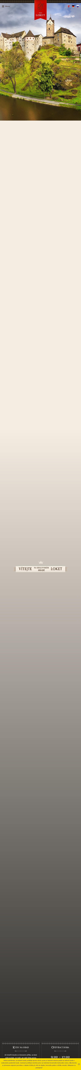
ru (78, 6)
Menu (7, 6)
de (73, 6)
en (69, 6)
